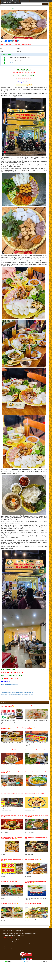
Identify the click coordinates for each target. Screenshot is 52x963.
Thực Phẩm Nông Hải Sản (43, 0)
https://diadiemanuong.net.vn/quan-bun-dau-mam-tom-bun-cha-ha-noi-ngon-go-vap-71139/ (17, 692)
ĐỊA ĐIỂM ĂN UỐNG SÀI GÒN (12, 0)
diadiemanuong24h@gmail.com (13, 941)
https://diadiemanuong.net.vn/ (9, 684)
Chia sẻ (3, 41)
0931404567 (12, 59)
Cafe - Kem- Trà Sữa (23, 0)
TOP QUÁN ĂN (16, 2)
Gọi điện (8, 961)
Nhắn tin (44, 961)
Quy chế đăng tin (7, 946)
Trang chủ (3, 0)
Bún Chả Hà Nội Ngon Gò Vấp (18, 696)
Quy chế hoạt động (8, 948)
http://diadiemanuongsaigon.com (14, 939)
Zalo (26, 961)
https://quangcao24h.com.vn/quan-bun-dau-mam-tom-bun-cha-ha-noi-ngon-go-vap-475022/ (17, 694)
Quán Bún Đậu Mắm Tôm (8, 696)
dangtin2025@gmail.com (14, 63)
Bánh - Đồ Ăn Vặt (33, 0)
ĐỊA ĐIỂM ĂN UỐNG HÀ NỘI (6, 2)
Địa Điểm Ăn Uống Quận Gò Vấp (11, 8)
